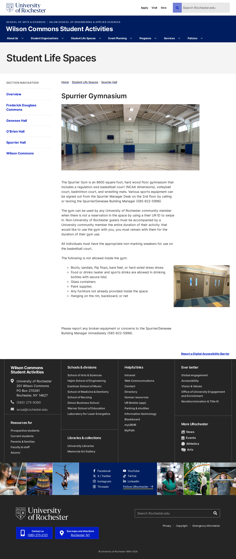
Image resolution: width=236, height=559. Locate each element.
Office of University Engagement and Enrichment (203, 394)
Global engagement (194, 375)
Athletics (190, 444)
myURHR (130, 425)
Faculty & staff (20, 447)
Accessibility (190, 381)
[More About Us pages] (22, 38)
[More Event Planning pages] (131, 38)
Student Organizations (44, 38)
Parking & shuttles (137, 408)
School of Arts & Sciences (26, 22)
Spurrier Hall (109, 82)
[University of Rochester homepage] (26, 7)
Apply (144, 7)
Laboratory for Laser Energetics (88, 414)
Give (164, 7)
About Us (12, 38)
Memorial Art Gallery (81, 451)
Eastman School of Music (84, 386)
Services (169, 38)
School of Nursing (79, 397)
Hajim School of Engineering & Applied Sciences (84, 22)
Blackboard (132, 419)
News (188, 432)
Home (65, 82)
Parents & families (23, 441)
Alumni (15, 452)
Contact (130, 386)
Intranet (130, 375)
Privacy (167, 525)
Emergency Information (206, 525)
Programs (145, 38)
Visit (154, 7)
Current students (22, 436)
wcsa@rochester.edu (32, 409)
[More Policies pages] (202, 38)
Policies (192, 38)
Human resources (137, 397)
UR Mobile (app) (135, 403)
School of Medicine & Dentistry (88, 392)
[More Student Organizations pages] (62, 38)
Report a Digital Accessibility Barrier (205, 354)
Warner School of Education (86, 408)
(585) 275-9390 (29, 402)
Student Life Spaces (83, 38)
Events (188, 438)
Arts (187, 450)
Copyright (182, 525)
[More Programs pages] (155, 38)
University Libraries (80, 446)
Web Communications (139, 381)
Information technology (140, 414)
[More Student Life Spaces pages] (100, 38)
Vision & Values (191, 386)
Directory (131, 392)
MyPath (130, 430)
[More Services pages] (179, 38)
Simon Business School (83, 403)
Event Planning (117, 38)
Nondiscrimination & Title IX (200, 401)
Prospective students (25, 430)
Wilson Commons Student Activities (59, 29)
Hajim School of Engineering (86, 381)
